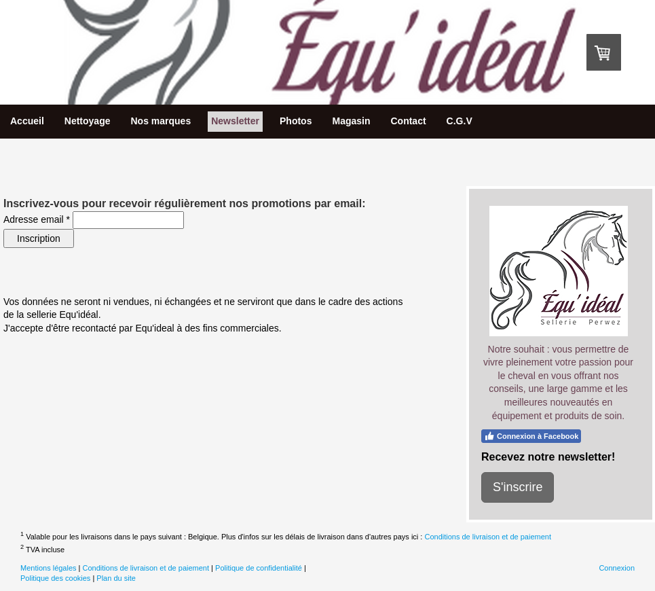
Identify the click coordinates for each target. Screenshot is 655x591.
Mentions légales (48, 568)
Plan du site (115, 578)
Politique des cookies (55, 578)
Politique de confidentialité (258, 568)
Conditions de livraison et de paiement (487, 537)
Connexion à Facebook (531, 436)
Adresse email (36, 219)
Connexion (617, 568)
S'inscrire (517, 487)
